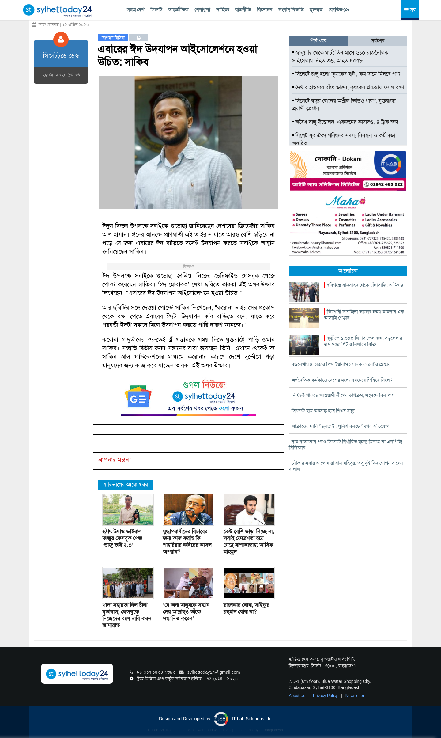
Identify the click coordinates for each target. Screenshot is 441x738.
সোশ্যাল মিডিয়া (113, 37)
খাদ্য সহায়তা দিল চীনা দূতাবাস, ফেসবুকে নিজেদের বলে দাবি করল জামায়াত (126, 615)
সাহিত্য (222, 9)
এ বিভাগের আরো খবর (125, 484)
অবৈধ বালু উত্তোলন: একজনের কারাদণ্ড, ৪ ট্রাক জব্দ (345, 122)
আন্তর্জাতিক (178, 9)
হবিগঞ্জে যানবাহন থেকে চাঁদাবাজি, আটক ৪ (365, 285)
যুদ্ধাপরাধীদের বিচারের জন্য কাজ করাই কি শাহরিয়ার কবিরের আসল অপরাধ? (187, 541)
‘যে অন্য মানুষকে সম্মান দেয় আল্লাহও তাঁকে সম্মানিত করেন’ (186, 611)
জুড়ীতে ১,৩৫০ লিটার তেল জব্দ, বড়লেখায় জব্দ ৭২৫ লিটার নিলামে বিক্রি (363, 341)
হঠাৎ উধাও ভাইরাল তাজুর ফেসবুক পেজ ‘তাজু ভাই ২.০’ (122, 538)
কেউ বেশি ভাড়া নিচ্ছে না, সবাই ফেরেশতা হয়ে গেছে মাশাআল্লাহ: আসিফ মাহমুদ (249, 541)
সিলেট (156, 9)
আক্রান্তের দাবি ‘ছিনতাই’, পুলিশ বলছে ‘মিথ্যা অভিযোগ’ (341, 426)
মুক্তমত (316, 9)
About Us (297, 695)
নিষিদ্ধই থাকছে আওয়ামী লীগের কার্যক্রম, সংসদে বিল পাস (343, 395)
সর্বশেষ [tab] (377, 40)
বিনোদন (264, 9)
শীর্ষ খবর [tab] (318, 40)
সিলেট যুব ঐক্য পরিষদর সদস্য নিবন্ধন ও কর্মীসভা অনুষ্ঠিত (343, 139)
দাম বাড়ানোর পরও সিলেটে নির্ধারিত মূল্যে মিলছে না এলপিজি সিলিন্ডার (345, 444)
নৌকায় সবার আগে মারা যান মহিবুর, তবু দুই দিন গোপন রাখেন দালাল (346, 466)
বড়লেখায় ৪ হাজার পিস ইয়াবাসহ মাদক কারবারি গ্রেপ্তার (341, 364)
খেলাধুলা (202, 9)
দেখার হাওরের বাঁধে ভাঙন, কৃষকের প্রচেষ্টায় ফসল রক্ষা (348, 87)
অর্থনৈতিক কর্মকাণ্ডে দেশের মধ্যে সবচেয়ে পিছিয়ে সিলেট (342, 380)
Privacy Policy (326, 695)
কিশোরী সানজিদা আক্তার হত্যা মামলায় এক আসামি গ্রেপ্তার (364, 314)
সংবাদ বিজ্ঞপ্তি (290, 9)
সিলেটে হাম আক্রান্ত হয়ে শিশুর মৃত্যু (323, 410)
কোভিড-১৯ (339, 9)
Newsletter (354, 695)
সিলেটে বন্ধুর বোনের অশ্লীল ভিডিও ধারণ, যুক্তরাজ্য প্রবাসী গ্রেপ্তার (344, 104)
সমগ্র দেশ (135, 9)
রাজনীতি (243, 9)
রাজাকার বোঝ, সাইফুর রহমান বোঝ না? (246, 608)
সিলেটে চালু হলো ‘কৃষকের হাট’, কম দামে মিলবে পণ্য (346, 74)
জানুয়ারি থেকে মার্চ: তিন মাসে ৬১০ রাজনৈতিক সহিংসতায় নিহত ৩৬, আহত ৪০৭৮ (340, 56)
